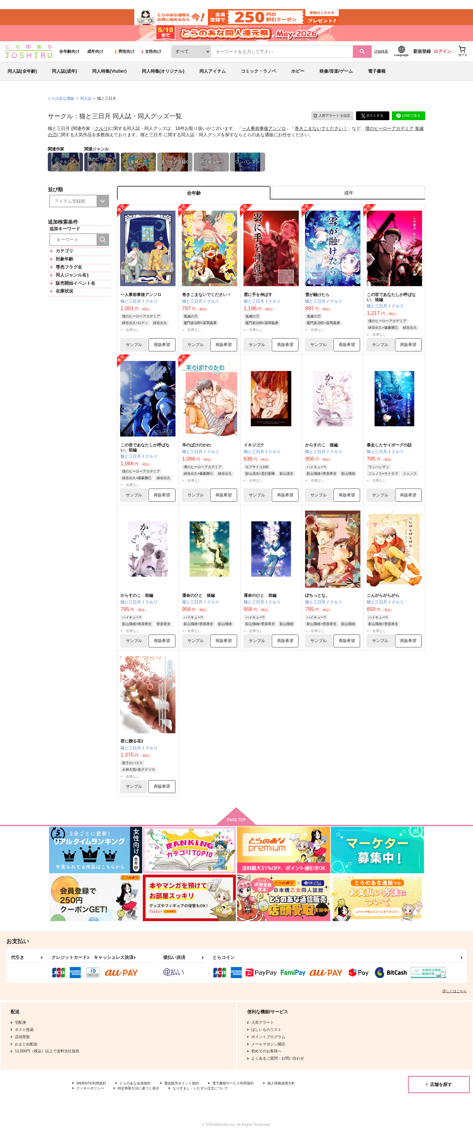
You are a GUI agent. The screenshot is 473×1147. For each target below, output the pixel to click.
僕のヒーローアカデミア (389, 134)
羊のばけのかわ (196, 452)
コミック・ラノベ (258, 76)
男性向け (124, 57)
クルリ (101, 134)
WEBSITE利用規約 (92, 1094)
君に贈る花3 (131, 750)
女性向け (150, 57)
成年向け (95, 57)
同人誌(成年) (64, 76)
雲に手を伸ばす (258, 301)
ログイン (442, 56)
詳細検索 (381, 57)
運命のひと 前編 (260, 604)
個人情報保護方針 (295, 1094)
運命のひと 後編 (198, 604)
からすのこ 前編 (136, 604)
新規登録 (422, 56)
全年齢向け (69, 57)
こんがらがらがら (383, 604)
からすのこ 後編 (321, 452)
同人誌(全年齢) (22, 76)
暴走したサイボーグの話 (389, 452)
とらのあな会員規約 (139, 1094)
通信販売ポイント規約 (188, 1094)
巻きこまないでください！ (321, 134)
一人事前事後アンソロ (264, 134)
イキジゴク (254, 452)
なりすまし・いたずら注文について (209, 1099)
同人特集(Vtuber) (109, 76)
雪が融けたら (317, 301)
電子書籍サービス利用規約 (243, 1094)
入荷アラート (329, 121)
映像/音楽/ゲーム (336, 76)
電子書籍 (377, 76)
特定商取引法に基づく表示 (142, 1099)
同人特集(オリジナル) (163, 76)
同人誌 (86, 104)
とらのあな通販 (61, 104)
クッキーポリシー (91, 1099)
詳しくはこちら (454, 1001)
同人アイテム (212, 76)
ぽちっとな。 (317, 604)
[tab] (348, 199)
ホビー (297, 76)
